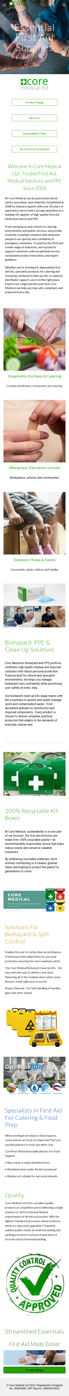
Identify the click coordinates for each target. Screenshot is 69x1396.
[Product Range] (34, 102)
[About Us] (34, 118)
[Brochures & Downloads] (34, 149)
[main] (34, 37)
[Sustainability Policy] (34, 133)
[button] (4, 5)
